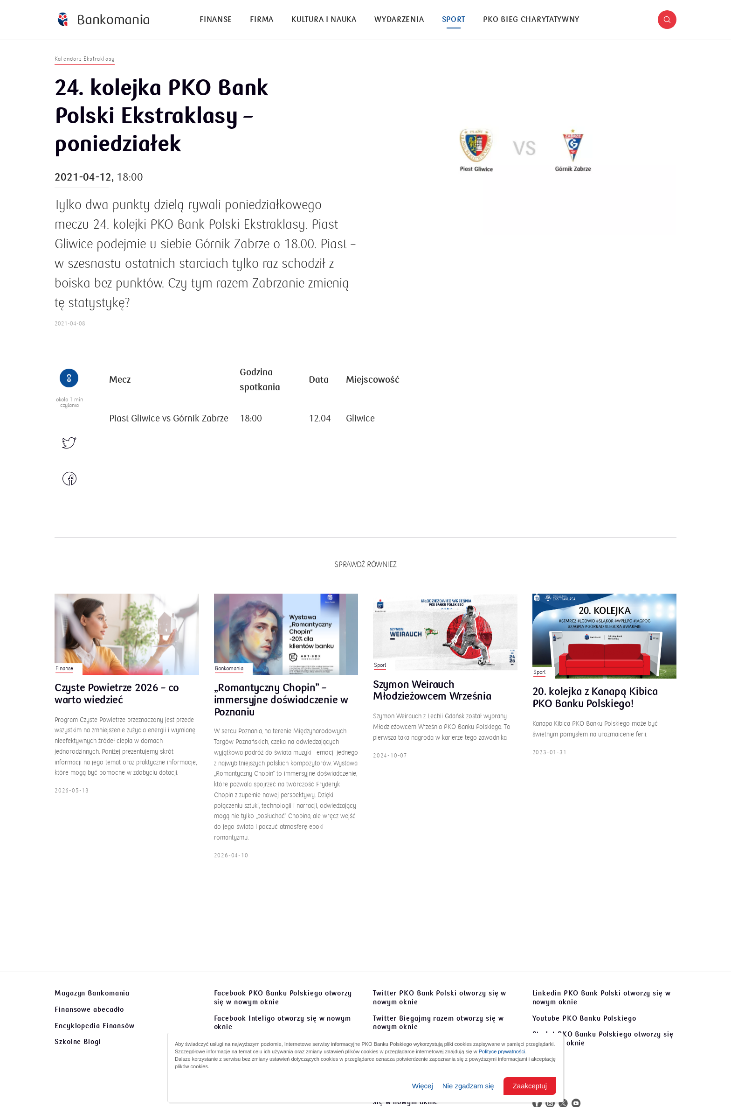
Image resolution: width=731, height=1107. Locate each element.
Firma (262, 19)
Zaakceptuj (530, 1086)
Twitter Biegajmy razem (438, 1022)
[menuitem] (216, 19)
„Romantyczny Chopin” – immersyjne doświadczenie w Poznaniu (281, 714)
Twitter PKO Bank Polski (439, 997)
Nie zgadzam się (468, 1086)
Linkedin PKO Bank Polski (601, 997)
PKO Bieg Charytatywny (531, 19)
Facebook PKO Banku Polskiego (283, 997)
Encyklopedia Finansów (95, 1026)
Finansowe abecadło (89, 1009)
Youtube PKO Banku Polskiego (584, 1018)
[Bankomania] (103, 19)
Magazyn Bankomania (92, 993)
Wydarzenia (399, 19)
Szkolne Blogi (78, 1041)
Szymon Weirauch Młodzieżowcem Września (432, 705)
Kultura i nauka (324, 19)
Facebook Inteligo (282, 1022)
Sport (454, 19)
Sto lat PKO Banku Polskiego (603, 1038)
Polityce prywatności (502, 1051)
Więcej (422, 1086)
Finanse (216, 19)
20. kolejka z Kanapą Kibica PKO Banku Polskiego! (595, 712)
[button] (667, 19)
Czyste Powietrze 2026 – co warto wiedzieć (117, 708)
